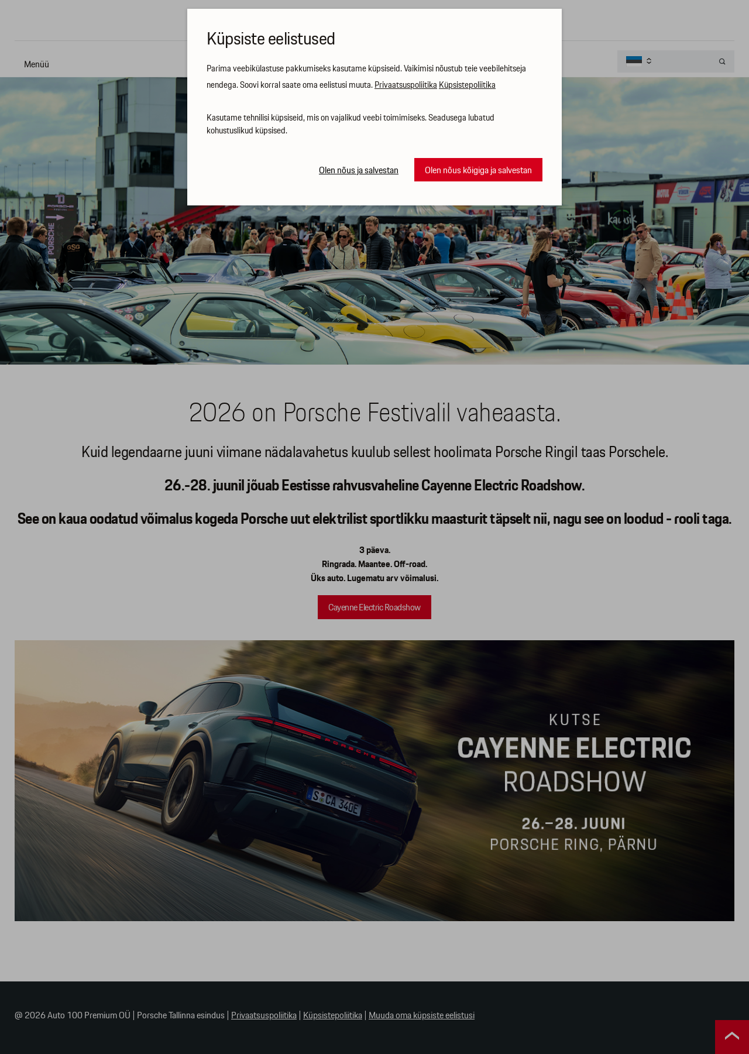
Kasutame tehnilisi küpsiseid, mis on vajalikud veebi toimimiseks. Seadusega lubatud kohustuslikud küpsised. (350, 125)
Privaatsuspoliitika (405, 85)
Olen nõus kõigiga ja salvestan (478, 170)
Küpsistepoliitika (467, 85)
